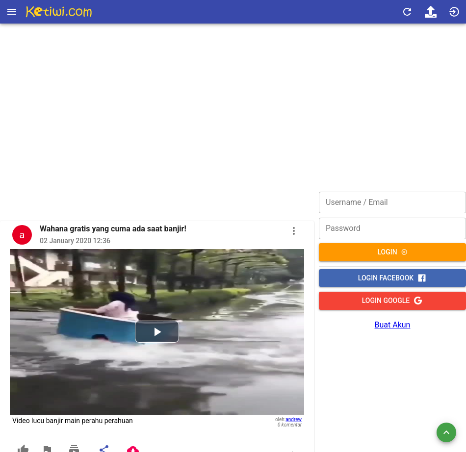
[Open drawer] (12, 12)
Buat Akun (393, 324)
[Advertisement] (233, 95)
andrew (293, 419)
